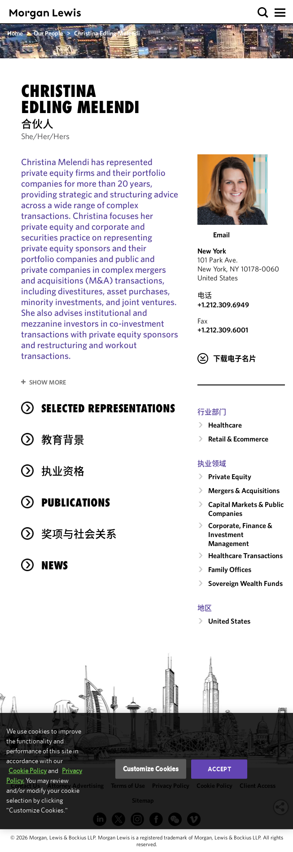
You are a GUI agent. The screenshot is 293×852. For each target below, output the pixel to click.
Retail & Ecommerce (238, 438)
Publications (75, 502)
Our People (48, 33)
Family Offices (229, 569)
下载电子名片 (234, 358)
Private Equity (229, 476)
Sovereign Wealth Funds (245, 583)
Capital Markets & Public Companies (246, 509)
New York (211, 250)
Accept (219, 769)
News (54, 565)
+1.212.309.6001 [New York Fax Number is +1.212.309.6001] (222, 329)
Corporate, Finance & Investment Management (240, 534)
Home (15, 33)
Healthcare (225, 424)
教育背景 (62, 439)
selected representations (108, 408)
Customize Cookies (151, 769)
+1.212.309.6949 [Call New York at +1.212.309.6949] (223, 304)
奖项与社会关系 (79, 534)
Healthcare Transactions (245, 555)
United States (229, 620)
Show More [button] (47, 382)
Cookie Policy (28, 770)
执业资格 (62, 471)
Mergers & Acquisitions (244, 490)
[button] (263, 12)
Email (221, 234)
